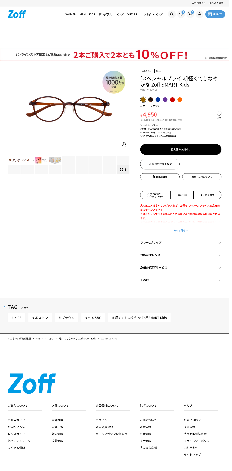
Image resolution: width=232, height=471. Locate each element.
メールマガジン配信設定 (111, 412)
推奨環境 (189, 405)
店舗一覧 (57, 405)
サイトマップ (192, 433)
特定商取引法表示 (195, 412)
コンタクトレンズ (151, 14)
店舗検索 (57, 398)
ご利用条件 (191, 426)
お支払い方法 (16, 405)
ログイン (101, 398)
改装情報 (57, 419)
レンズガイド (16, 412)
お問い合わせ (192, 398)
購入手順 (182, 173)
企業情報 (145, 412)
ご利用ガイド (199, 2)
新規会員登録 (104, 405)
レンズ (119, 14)
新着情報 (145, 405)
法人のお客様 (148, 426)
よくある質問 (216, 2)
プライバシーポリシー (198, 419)
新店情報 (57, 412)
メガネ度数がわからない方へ (155, 173)
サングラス (105, 14)
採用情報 (145, 419)
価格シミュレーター (21, 419)
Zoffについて (148, 398)
